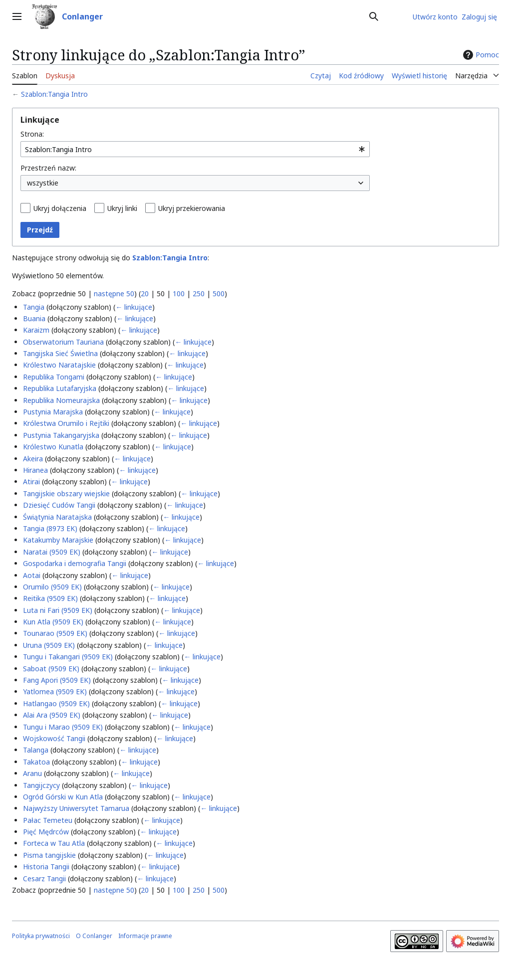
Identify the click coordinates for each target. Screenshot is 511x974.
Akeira (33, 458)
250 (199, 293)
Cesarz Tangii (44, 878)
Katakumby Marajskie (58, 540)
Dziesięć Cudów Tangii (59, 505)
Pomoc (480, 55)
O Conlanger (94, 936)
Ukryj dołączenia (59, 208)
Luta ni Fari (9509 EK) (57, 610)
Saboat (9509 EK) (51, 668)
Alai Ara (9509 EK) (51, 715)
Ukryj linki (122, 208)
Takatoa (36, 762)
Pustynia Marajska (53, 411)
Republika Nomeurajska (61, 400)
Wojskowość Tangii (54, 738)
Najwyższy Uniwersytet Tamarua (76, 808)
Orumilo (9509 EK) (52, 586)
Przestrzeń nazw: (48, 168)
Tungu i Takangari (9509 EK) (68, 656)
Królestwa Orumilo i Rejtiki (66, 423)
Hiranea (35, 470)
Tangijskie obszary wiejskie (66, 493)
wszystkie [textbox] (42, 183)
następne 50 (114, 293)
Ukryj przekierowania (191, 208)
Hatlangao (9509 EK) (56, 703)
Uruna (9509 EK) (49, 645)
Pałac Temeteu (47, 820)
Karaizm (36, 330)
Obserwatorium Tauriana (63, 342)
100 (179, 293)
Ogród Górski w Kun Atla (63, 796)
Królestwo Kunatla (53, 446)
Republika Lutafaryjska (59, 388)
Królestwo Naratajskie (59, 365)
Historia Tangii (46, 866)
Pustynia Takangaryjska (61, 435)
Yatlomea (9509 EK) (55, 691)
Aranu (32, 773)
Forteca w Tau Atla (54, 843)
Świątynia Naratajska (57, 517)
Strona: (32, 134)
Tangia (33, 307)
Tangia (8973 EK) (50, 528)
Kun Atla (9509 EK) (53, 621)
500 (219, 293)
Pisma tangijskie (49, 855)
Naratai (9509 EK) (51, 552)
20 (145, 293)
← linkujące (133, 307)
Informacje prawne (145, 936)
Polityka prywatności (41, 936)
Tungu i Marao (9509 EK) (63, 727)
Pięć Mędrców (46, 831)
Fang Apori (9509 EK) (57, 680)
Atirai (31, 481)
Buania (34, 318)
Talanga (35, 750)
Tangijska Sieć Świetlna (60, 353)
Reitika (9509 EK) (50, 598)
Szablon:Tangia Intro (54, 94)
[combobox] (195, 149)
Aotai (31, 575)
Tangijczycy (41, 785)
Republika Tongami (53, 377)
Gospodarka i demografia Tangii (74, 563)
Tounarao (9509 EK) (55, 633)
